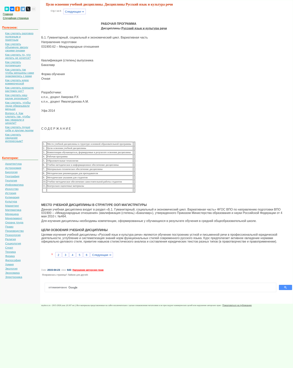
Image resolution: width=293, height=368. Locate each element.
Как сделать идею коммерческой (17, 82)
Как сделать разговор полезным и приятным (19, 36)
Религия (10, 239)
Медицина (12, 214)
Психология (13, 235)
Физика (10, 256)
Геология (11, 180)
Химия (9, 264)
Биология (11, 172)
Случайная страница (16, 18)
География (12, 176)
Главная (8, 14)
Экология (11, 268)
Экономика (12, 272)
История (10, 193)
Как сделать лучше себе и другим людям (19, 128)
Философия (13, 260)
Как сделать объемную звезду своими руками (16, 47)
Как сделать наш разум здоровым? (17, 96)
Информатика (14, 184)
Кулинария (12, 197)
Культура (11, 201)
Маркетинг (12, 205)
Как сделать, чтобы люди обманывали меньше (18, 106)
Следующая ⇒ (74, 11)
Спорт (9, 247)
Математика (13, 209)
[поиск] (162, 287)
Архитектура (13, 163)
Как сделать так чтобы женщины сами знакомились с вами (19, 73)
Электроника (13, 277)
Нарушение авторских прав (87, 270)
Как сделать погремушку (13, 63)
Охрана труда (14, 222)
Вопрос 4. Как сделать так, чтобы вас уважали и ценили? (17, 118)
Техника (10, 251)
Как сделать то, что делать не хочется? (18, 56)
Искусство (11, 188)
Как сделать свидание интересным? (14, 138)
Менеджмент (13, 218)
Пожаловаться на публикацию (237, 305)
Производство (14, 230)
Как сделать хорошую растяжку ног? (19, 89)
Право (9, 226)
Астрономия (13, 168)
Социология (13, 243)
